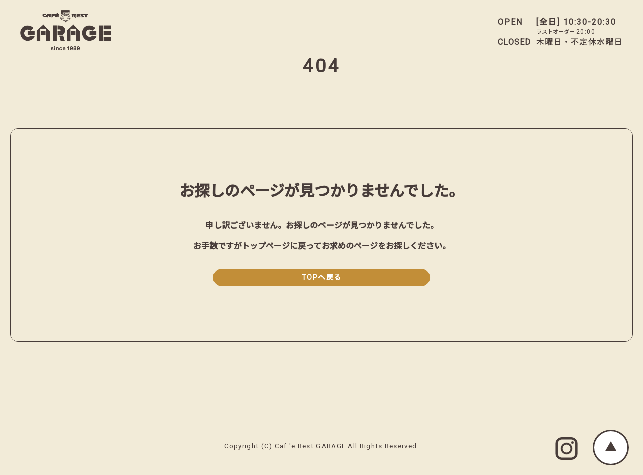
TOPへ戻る (322, 277)
